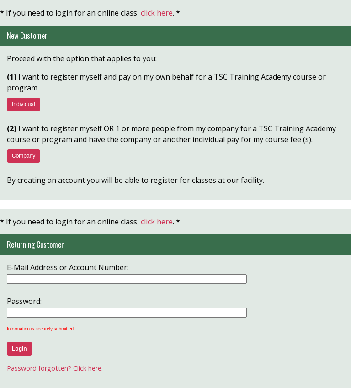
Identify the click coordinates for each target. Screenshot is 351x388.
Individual (23, 104)
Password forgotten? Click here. (55, 368)
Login (19, 348)
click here (157, 13)
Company (23, 156)
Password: (24, 301)
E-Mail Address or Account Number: (67, 267)
